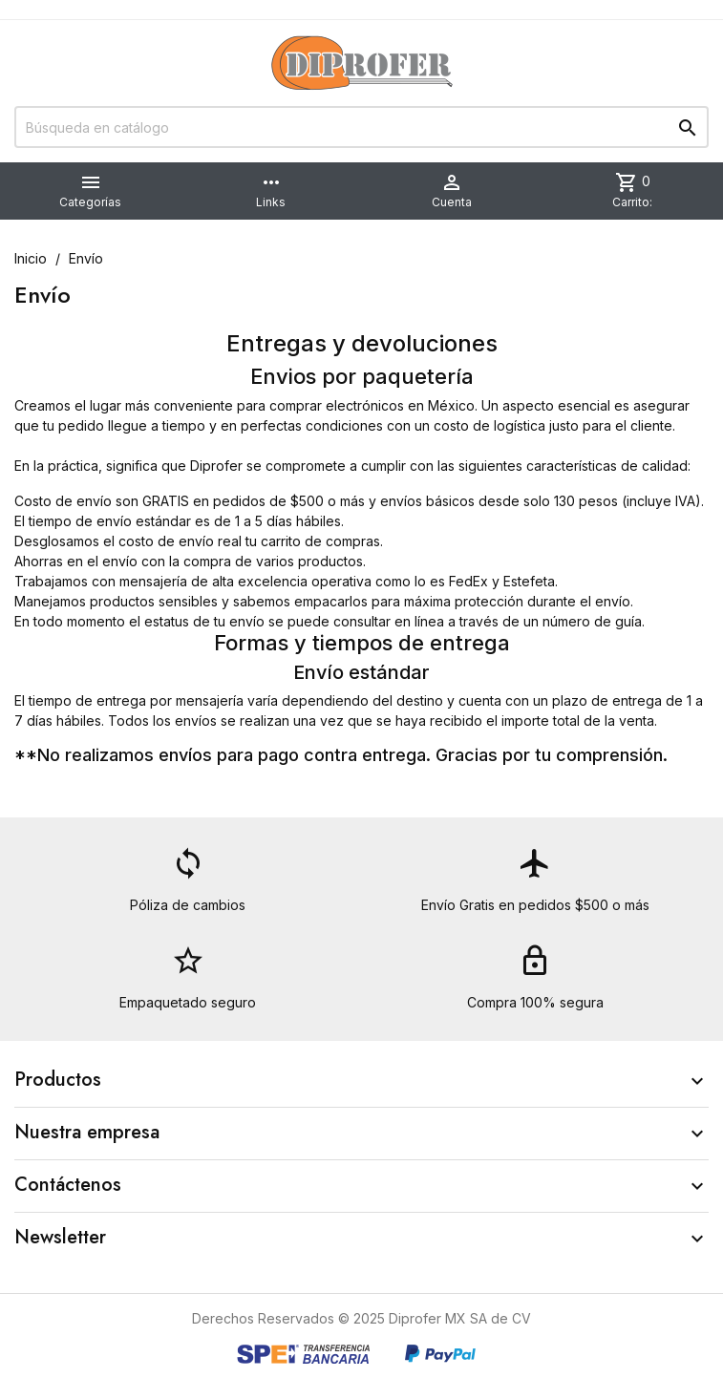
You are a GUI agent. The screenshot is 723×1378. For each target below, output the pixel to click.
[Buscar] (361, 127)
